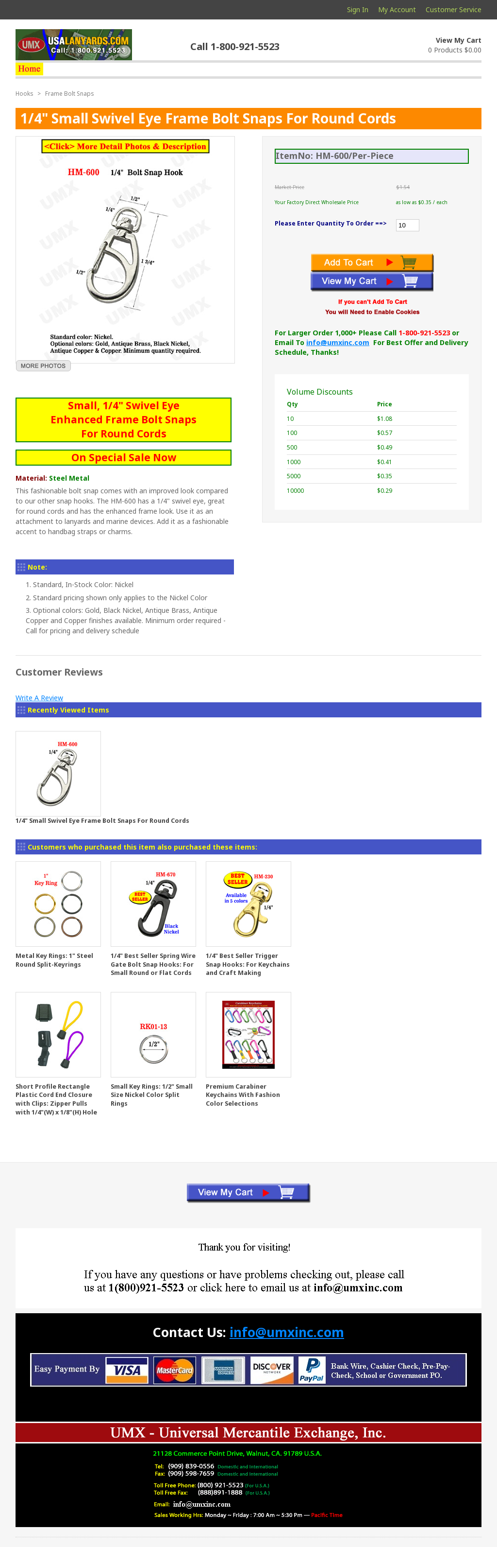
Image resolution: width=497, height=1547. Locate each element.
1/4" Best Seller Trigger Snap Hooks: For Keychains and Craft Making (248, 964)
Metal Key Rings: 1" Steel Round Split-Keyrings (54, 960)
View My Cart (458, 40)
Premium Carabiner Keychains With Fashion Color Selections (243, 1095)
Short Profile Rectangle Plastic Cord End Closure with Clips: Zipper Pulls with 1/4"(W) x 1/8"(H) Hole (56, 1099)
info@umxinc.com (337, 342)
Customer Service (453, 9)
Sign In (357, 9)
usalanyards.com (74, 44)
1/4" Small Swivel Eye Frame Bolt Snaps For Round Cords (102, 821)
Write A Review (39, 697)
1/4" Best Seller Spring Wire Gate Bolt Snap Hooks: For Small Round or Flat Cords (153, 964)
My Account (397, 9)
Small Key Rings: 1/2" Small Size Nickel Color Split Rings (152, 1095)
